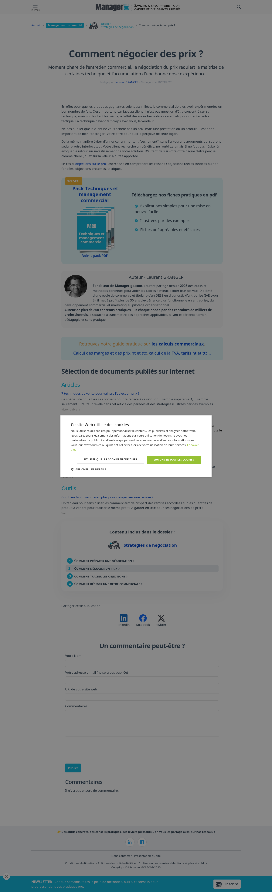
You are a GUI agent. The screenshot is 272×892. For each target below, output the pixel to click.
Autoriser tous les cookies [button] (173, 459)
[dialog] (136, 446)
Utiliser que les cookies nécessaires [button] (107, 459)
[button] (88, 469)
